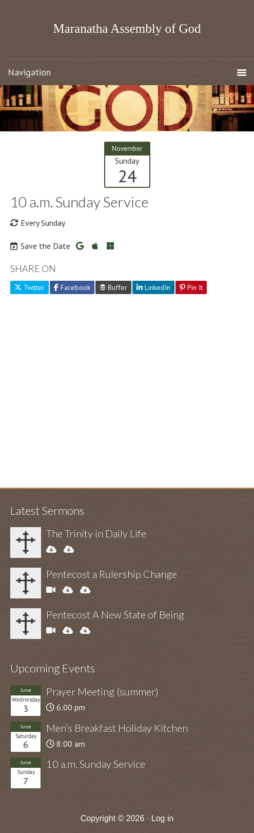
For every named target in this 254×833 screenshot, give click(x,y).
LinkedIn (153, 287)
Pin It (191, 287)
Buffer (113, 287)
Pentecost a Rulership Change (111, 574)
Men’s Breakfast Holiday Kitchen (117, 728)
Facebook (72, 287)
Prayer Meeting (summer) (102, 691)
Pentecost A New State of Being (115, 614)
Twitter (29, 287)
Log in (162, 818)
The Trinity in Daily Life (96, 533)
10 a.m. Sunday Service (95, 764)
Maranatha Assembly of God (127, 28)
